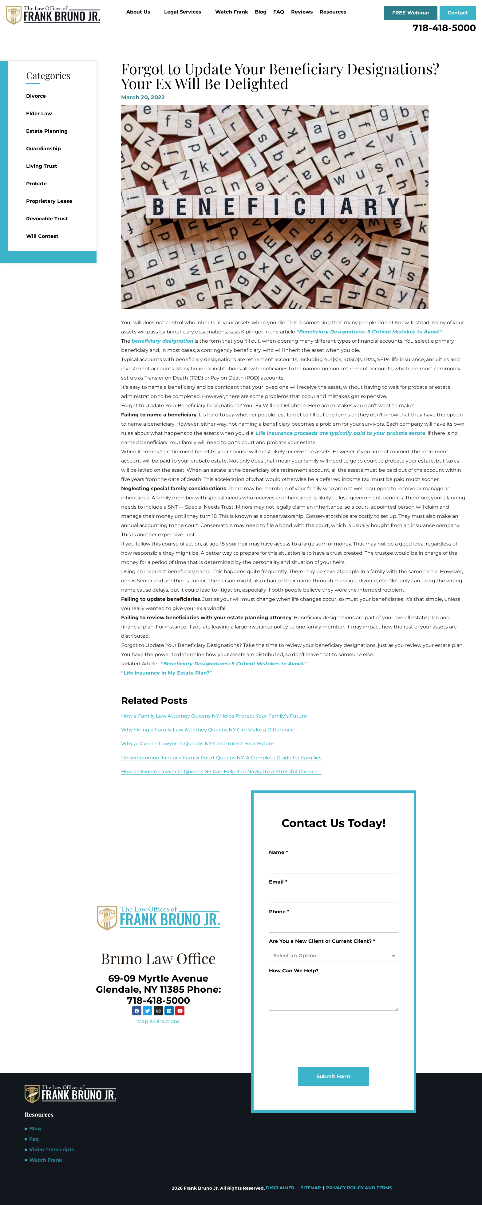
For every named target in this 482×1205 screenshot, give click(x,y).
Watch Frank (231, 12)
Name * (278, 852)
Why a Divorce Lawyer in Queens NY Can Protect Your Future (197, 743)
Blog (261, 12)
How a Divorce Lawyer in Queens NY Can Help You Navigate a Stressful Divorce (219, 771)
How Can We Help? (293, 971)
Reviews (302, 12)
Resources (336, 12)
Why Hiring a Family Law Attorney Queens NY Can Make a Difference (207, 730)
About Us (141, 12)
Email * (278, 882)
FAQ (278, 12)
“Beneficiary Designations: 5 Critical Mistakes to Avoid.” (369, 332)
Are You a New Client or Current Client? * (322, 941)
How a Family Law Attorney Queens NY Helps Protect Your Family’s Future (214, 716)
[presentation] (294, 1039)
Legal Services (185, 12)
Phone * (279, 912)
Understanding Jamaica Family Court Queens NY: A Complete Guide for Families (221, 758)
